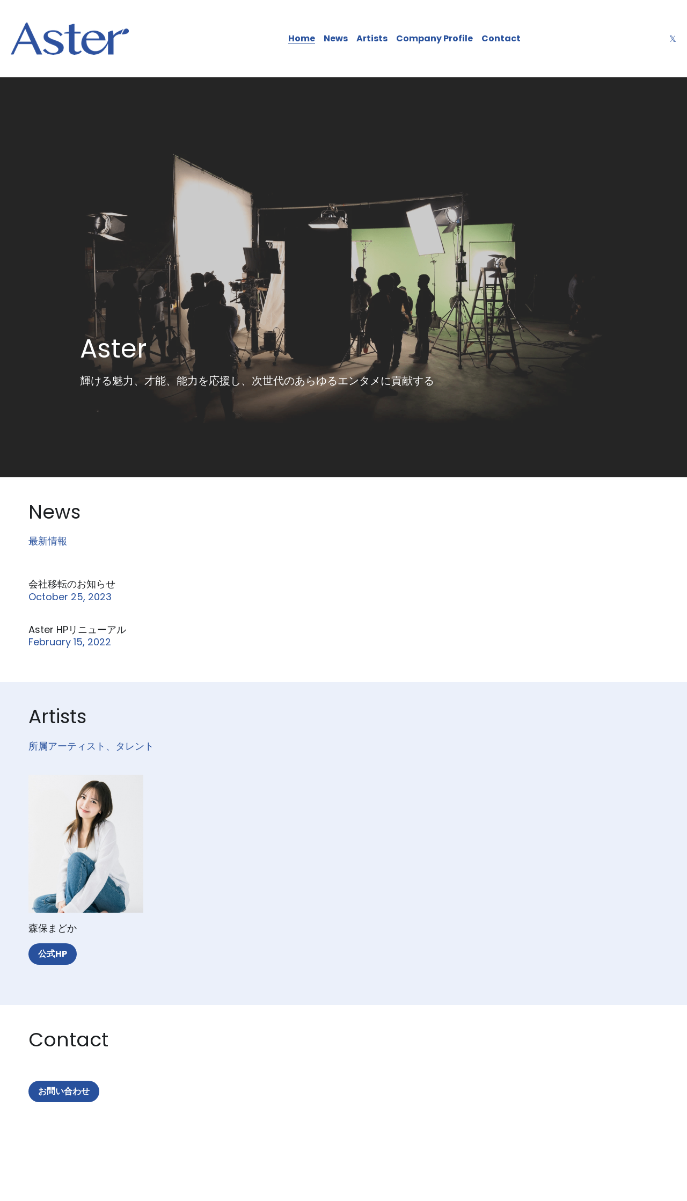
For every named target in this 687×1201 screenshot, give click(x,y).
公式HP (52, 954)
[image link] (70, 37)
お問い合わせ (64, 1091)
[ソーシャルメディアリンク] (672, 38)
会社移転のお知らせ (71, 584)
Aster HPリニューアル (77, 629)
